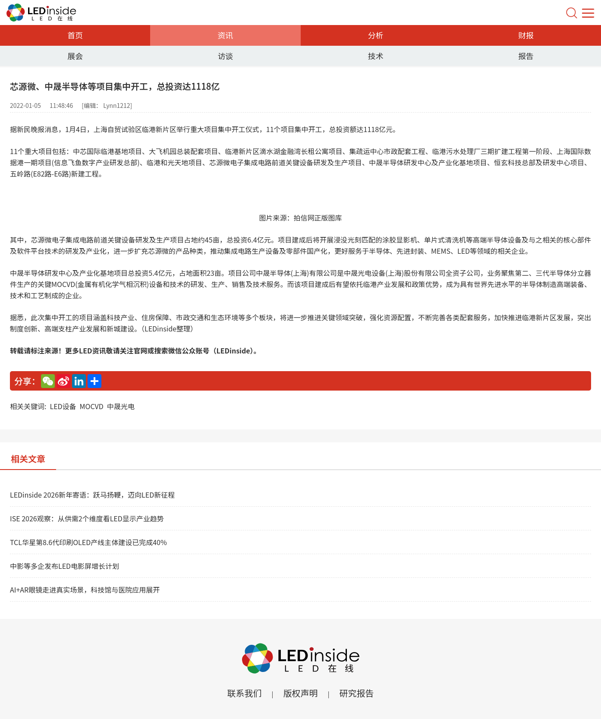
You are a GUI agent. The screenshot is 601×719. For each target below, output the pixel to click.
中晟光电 (121, 406)
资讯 (225, 35)
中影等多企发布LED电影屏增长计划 (64, 566)
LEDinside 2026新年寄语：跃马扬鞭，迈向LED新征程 (92, 494)
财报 (526, 35)
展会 (75, 55)
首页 (75, 35)
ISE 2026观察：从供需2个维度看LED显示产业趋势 (87, 518)
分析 (376, 35)
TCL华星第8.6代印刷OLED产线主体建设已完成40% (88, 542)
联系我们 (244, 693)
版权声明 (300, 693)
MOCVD (92, 406)
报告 (526, 55)
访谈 (225, 55)
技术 (376, 55)
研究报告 (357, 693)
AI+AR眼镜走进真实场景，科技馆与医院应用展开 (85, 589)
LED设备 (63, 406)
